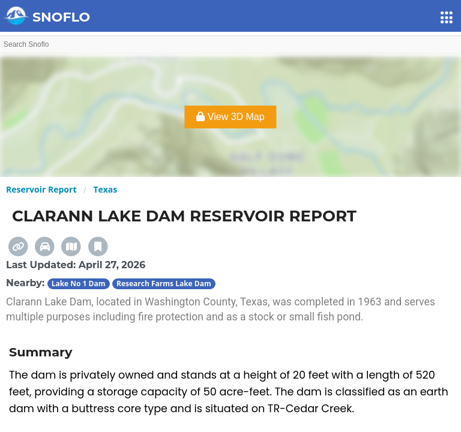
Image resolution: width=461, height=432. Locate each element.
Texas (105, 189)
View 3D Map (230, 117)
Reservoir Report (41, 189)
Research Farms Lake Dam (163, 283)
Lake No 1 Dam (79, 283)
